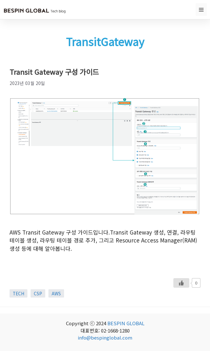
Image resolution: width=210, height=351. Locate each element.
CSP (38, 293)
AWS (56, 293)
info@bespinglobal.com (105, 337)
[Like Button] (181, 283)
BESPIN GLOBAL (125, 323)
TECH (18, 293)
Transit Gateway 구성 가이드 (54, 72)
